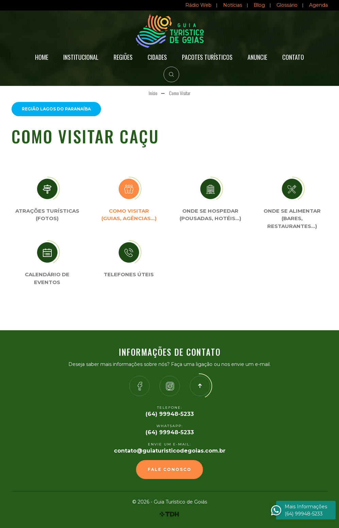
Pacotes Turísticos (207, 57)
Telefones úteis (129, 274)
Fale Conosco (169, 469)
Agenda (318, 5)
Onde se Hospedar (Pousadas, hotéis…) (210, 215)
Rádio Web (198, 5)
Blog (259, 5)
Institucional (81, 57)
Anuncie (257, 57)
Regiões (123, 57)
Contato (293, 57)
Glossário (287, 5)
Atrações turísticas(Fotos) (47, 215)
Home (41, 57)
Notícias (232, 5)
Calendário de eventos (47, 278)
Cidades (157, 57)
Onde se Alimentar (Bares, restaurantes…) (292, 218)
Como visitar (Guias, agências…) (128, 215)
